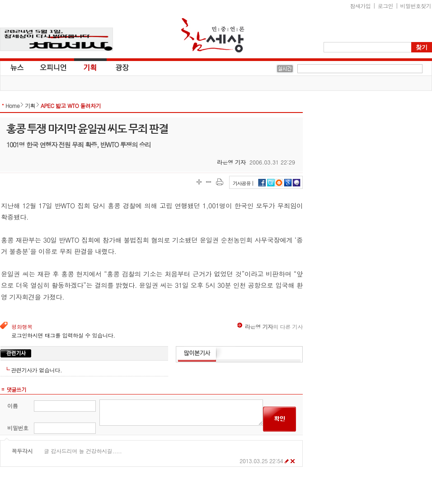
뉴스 (16, 66)
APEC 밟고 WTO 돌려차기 (71, 105)
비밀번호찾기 (415, 5)
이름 (12, 405)
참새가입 (360, 5)
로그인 (385, 5)
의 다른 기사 (270, 326)
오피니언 (53, 66)
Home (12, 105)
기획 (90, 66)
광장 (116, 66)
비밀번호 (17, 428)
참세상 (212, 35)
